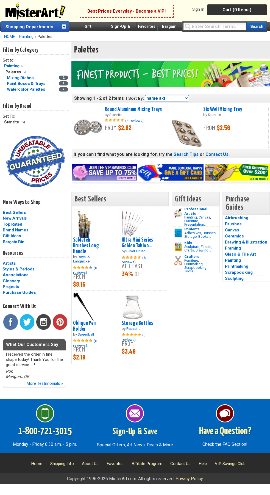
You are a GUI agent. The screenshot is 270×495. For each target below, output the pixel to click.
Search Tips (186, 154)
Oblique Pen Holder (84, 326)
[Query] (214, 26)
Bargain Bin (13, 241)
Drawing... (203, 250)
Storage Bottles (137, 323)
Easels (206, 247)
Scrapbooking (195, 268)
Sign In (198, 9)
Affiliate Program (147, 463)
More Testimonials (44, 383)
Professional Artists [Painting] (195, 211)
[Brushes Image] (178, 233)
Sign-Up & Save (135, 431)
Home (36, 463)
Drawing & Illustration (246, 242)
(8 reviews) (85, 270)
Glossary (11, 280)
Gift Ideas (12, 235)
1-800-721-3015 (45, 431)
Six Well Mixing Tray (222, 109)
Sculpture (191, 247)
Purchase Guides (19, 292)
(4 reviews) (134, 120)
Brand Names (15, 230)
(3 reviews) (134, 337)
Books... (204, 236)
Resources (13, 253)
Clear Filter (22, 66)
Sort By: (136, 98)
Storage (190, 236)
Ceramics (234, 236)
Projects (11, 286)
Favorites (146, 26)
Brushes (209, 233)
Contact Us (217, 154)
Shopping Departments (29, 26)
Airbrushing (236, 217)
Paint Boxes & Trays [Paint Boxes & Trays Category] (26, 83)
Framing (233, 248)
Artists (9, 263)
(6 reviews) (134, 259)
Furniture (191, 221)
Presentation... (195, 224)
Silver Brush (136, 251)
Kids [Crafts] (188, 242)
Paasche (133, 328)
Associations (16, 274)
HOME (9, 36)
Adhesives (192, 233)
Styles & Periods (18, 269)
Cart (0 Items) (236, 9)
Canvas (204, 217)
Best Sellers (14, 212)
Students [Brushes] (192, 229)
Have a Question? (225, 431)
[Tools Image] (178, 261)
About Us (90, 463)
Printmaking (193, 264)
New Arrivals (15, 218)
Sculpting (234, 278)
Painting (26, 36)
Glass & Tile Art (240, 254)
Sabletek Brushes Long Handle (86, 245)
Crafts (189, 250)
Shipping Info (62, 463)
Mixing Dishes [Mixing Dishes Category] (21, 77)
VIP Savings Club (230, 463)
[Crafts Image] (178, 247)
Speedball (86, 334)
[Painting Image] (178, 213)
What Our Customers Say (32, 344)
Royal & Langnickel (81, 259)
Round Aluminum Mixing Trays (133, 109)
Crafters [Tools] (191, 256)
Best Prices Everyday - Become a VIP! (126, 11)
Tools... (190, 271)
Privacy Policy (189, 478)
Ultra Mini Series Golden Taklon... (137, 242)
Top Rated (12, 224)
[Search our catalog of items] (256, 26)
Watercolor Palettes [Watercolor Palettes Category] (26, 89)
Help (203, 463)
